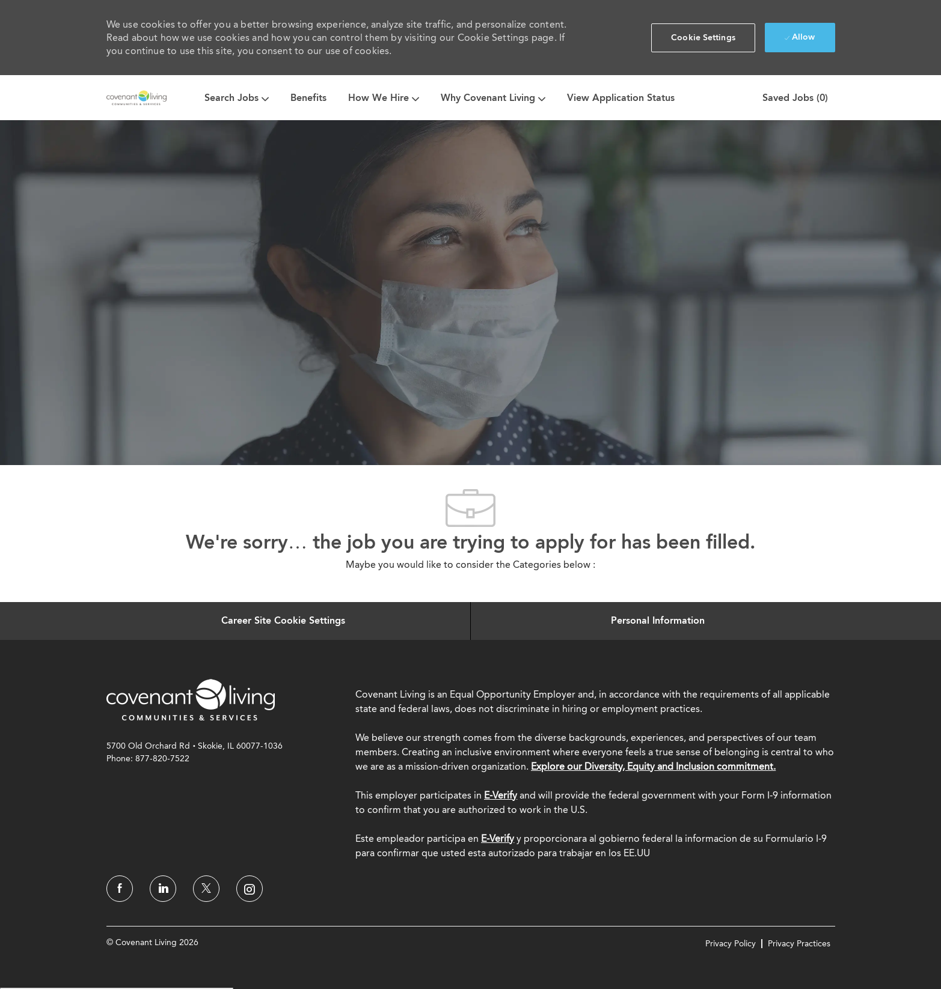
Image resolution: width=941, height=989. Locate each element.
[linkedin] (163, 888)
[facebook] (119, 888)
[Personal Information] (658, 620)
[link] (190, 699)
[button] (703, 37)
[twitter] (206, 888)
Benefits (308, 97)
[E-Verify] (497, 838)
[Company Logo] (136, 97)
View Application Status (621, 97)
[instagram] (249, 888)
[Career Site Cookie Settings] (283, 620)
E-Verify (500, 795)
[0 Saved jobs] (792, 97)
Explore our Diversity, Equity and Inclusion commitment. (653, 766)
